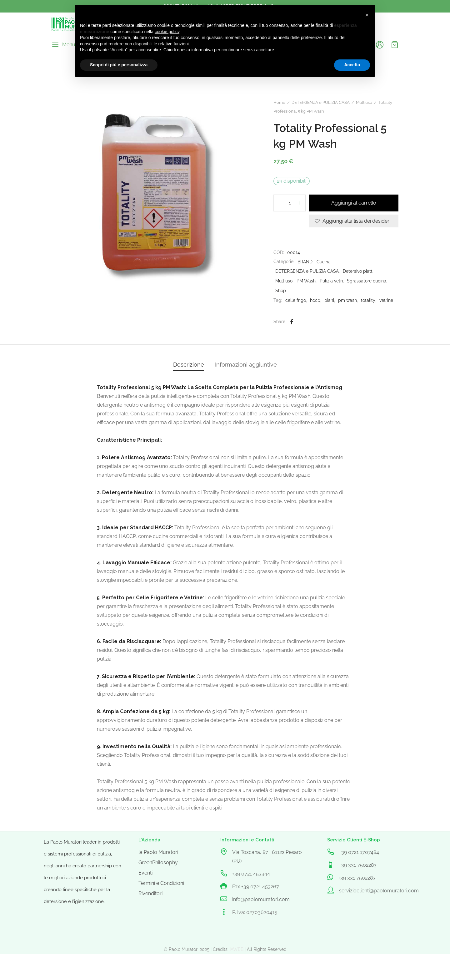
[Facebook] (292, 321)
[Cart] (394, 44)
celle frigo (295, 300)
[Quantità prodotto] (289, 203)
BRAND (305, 261)
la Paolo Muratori (158, 852)
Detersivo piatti (358, 271)
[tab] (188, 365)
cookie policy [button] (167, 31)
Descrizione (188, 364)
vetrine (386, 300)
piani (329, 300)
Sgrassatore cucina (366, 280)
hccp (315, 300)
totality (368, 300)
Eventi (145, 873)
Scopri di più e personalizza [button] (119, 64)
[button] (367, 15)
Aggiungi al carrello (353, 203)
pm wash (347, 300)
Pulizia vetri (331, 280)
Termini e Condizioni (161, 883)
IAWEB (236, 949)
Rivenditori (150, 893)
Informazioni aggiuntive (246, 364)
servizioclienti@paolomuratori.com (379, 891)
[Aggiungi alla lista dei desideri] (353, 221)
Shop (280, 290)
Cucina (324, 261)
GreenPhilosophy (158, 862)
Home (279, 102)
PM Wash (306, 280)
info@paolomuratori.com (261, 899)
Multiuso (364, 102)
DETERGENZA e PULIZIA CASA (321, 102)
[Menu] (63, 44)
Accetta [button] (352, 64)
